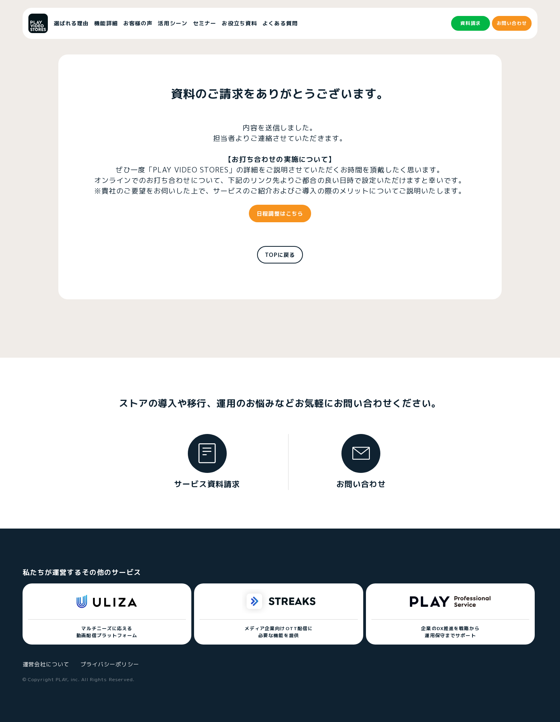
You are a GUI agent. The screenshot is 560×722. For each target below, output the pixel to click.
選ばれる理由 (71, 23)
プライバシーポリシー (109, 664)
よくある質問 (280, 23)
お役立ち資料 (239, 23)
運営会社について (46, 664)
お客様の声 (138, 23)
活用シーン (172, 23)
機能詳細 (105, 23)
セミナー (204, 23)
